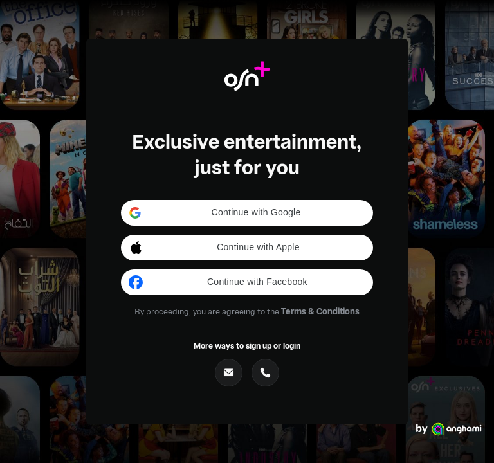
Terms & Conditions (320, 311)
